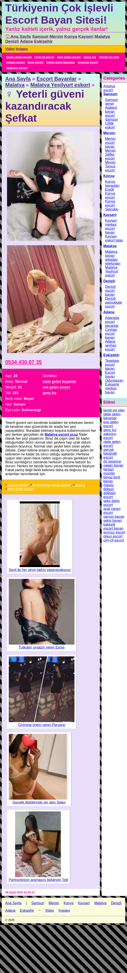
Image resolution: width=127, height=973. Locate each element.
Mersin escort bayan (110, 142)
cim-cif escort (45, 57)
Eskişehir (43, 41)
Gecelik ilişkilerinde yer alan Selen (39, 802)
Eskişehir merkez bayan (112, 388)
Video (10, 49)
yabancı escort (18, 67)
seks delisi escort (20, 489)
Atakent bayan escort (111, 111)
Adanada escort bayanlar (112, 322)
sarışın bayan (17, 485)
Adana (26, 41)
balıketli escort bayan (113, 526)
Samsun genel (111, 102)
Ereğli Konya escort (110, 193)
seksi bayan (112, 520)
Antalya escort (109, 88)
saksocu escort (109, 436)
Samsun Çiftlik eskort (111, 123)
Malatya (102, 36)
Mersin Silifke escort (110, 154)
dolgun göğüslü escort (109, 493)
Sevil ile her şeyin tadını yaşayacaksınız (40, 570)
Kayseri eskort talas (114, 238)
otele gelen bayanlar (61, 62)
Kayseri (85, 36)
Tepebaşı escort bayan (112, 364)
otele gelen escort (111, 444)
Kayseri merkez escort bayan (111, 226)
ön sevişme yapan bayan (51, 485)
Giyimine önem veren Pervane (41, 725)
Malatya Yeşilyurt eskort (60, 85)
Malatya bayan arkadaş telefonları (112, 257)
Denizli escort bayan (110, 290)
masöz (80, 485)
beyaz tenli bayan (111, 479)
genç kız (90, 57)
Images (22, 49)
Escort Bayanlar (57, 79)
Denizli (12, 41)
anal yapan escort (20, 57)
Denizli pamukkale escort (113, 302)
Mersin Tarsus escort (110, 166)
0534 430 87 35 (23, 362)
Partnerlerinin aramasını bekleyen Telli (38, 880)
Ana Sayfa (18, 79)
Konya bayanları (112, 183)
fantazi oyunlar (109, 471)
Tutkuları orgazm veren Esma (41, 647)
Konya (70, 36)
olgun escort (16, 62)
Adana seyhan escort (110, 345)
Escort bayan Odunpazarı (114, 376)
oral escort (36, 62)
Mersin (56, 36)
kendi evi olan (110, 57)
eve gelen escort (70, 57)
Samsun (40, 36)
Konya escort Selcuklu (111, 205)
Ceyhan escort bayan (111, 333)
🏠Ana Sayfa (18, 36)
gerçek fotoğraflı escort (110, 453)
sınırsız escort (88, 62)
